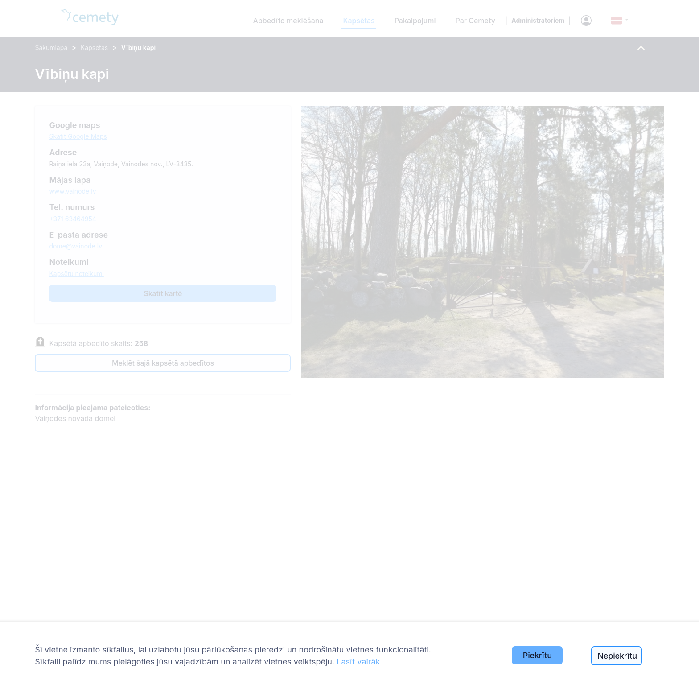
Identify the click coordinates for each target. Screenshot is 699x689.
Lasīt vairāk (358, 661)
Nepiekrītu (617, 655)
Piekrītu (537, 655)
